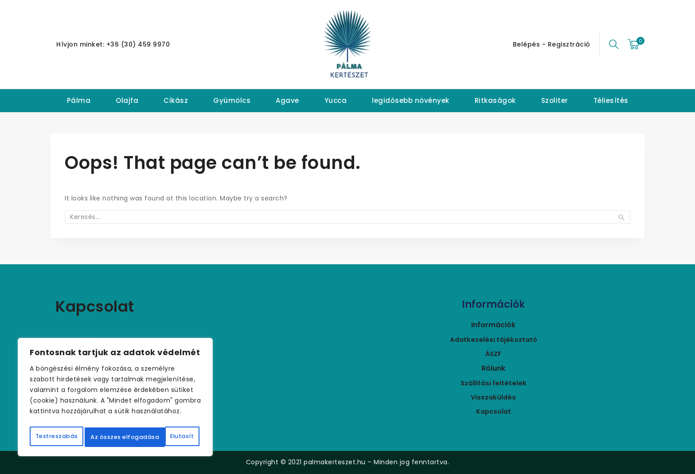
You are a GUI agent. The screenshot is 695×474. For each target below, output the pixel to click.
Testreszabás (75, 417)
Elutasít (161, 417)
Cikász (176, 100)
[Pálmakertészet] (347, 44)
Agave (287, 100)
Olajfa (127, 100)
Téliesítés (611, 100)
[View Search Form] (614, 44)
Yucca (335, 100)
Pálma (79, 100)
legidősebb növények (410, 100)
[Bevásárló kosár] (636, 44)
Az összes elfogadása (115, 437)
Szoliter (554, 100)
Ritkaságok (495, 100)
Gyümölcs (231, 100)
